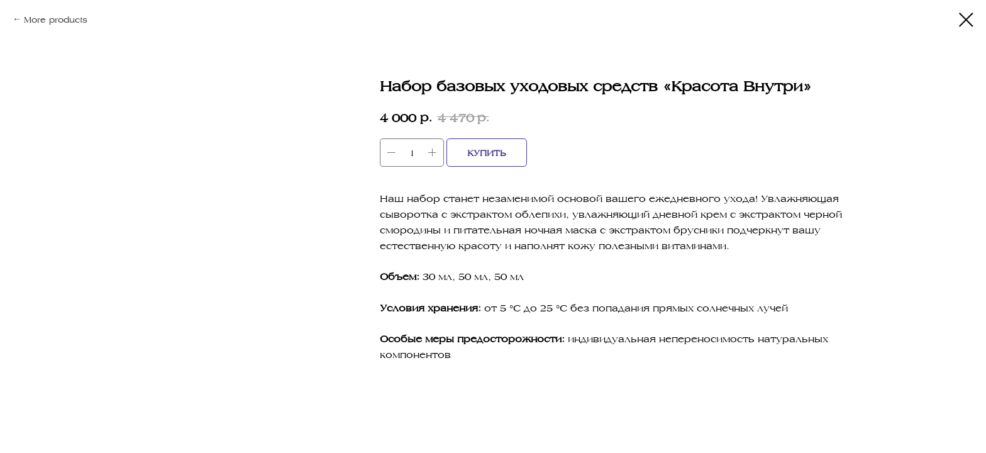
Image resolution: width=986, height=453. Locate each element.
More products (55, 19)
